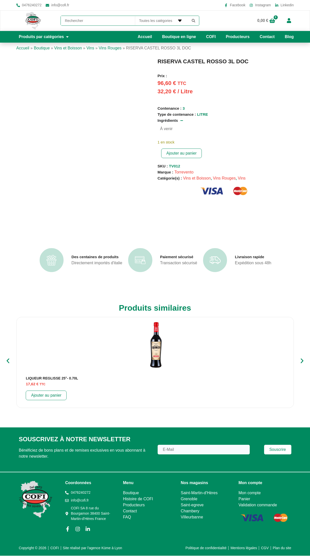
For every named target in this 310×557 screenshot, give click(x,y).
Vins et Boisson (68, 48)
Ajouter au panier (181, 153)
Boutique (42, 48)
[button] (44, 37)
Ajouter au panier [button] (46, 396)
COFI (211, 37)
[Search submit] (193, 20)
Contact (267, 37)
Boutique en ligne (179, 37)
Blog (289, 37)
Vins (90, 48)
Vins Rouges (110, 48)
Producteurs (237, 37)
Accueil (145, 37)
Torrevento (183, 172)
